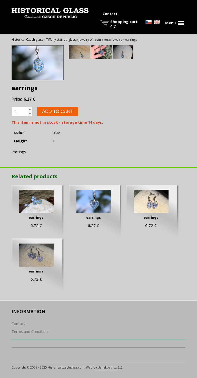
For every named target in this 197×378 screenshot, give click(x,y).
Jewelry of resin (90, 39)
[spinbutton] (19, 111)
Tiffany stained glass (61, 39)
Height (20, 141)
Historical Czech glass (27, 39)
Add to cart (57, 111)
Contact (110, 14)
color (19, 132)
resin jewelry (113, 39)
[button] (30, 109)
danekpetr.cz (110, 367)
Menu (174, 22)
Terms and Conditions (31, 331)
